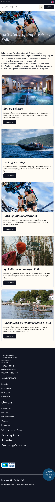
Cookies (4, 421)
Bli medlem (6, 388)
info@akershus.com (9, 369)
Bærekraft (5, 397)
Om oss (4, 412)
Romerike (7, 440)
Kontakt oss (6, 408)
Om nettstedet (7, 417)
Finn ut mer (10, 122)
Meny (49, 7)
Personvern (6, 425)
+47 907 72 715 (7, 366)
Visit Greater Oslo (11, 430)
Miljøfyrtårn (6, 392)
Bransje (4, 384)
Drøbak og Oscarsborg (14, 445)
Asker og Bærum (11, 435)
